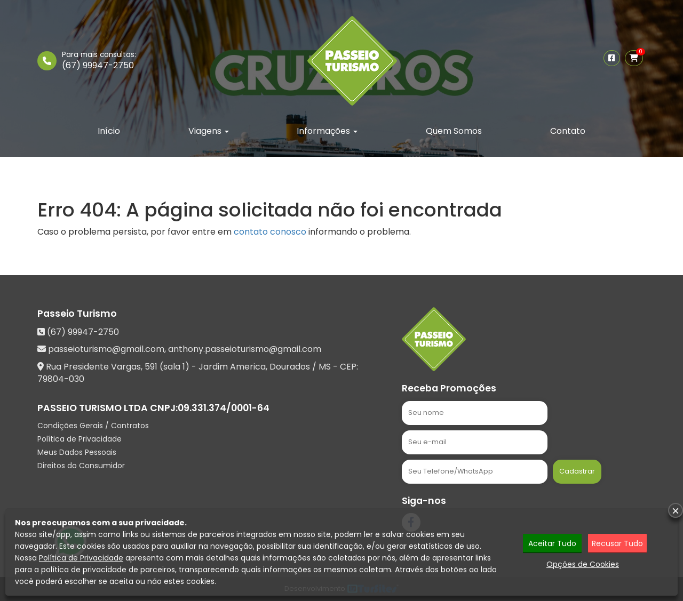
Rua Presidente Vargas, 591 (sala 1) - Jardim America (156, 366)
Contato (567, 131)
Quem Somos (454, 131)
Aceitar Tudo (552, 544)
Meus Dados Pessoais (76, 452)
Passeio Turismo (77, 313)
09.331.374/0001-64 (223, 408)
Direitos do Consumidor (81, 465)
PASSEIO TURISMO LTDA (92, 408)
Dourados (289, 366)
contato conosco (270, 232)
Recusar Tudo (617, 544)
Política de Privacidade (79, 439)
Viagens (208, 131)
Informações (327, 131)
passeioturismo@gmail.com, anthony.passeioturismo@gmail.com (184, 349)
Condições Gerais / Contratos (93, 425)
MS (325, 366)
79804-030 (60, 379)
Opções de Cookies (582, 564)
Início (109, 131)
